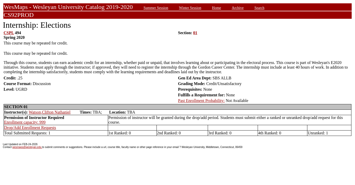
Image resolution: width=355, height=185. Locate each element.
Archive (238, 8)
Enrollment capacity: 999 (25, 122)
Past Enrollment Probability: (201, 100)
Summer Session (155, 8)
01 (195, 33)
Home (216, 8)
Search (259, 8)
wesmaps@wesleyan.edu (27, 147)
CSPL (9, 33)
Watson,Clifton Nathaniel (49, 112)
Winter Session (190, 8)
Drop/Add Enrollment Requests (30, 127)
